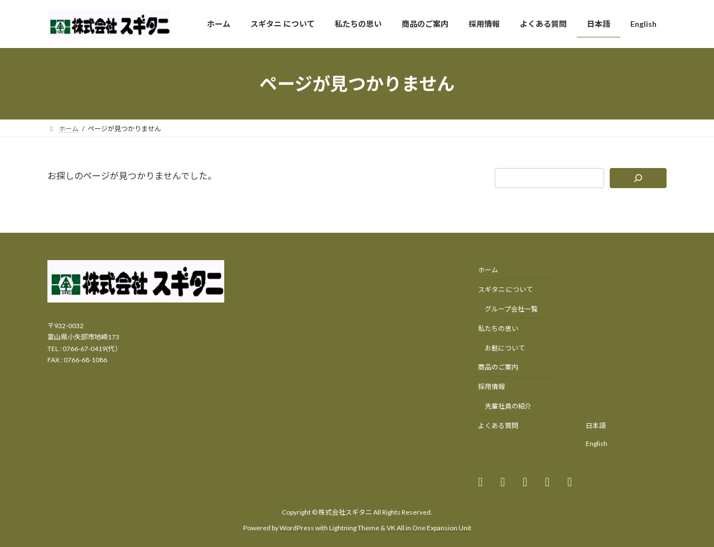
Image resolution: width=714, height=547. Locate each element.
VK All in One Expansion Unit (429, 528)
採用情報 (491, 386)
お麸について (505, 347)
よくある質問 (498, 425)
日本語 (596, 425)
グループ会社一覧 (511, 309)
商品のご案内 (498, 367)
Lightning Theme (354, 528)
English (596, 443)
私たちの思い (498, 328)
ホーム (488, 270)
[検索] (638, 178)
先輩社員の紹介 (508, 405)
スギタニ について (505, 289)
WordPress (296, 528)
